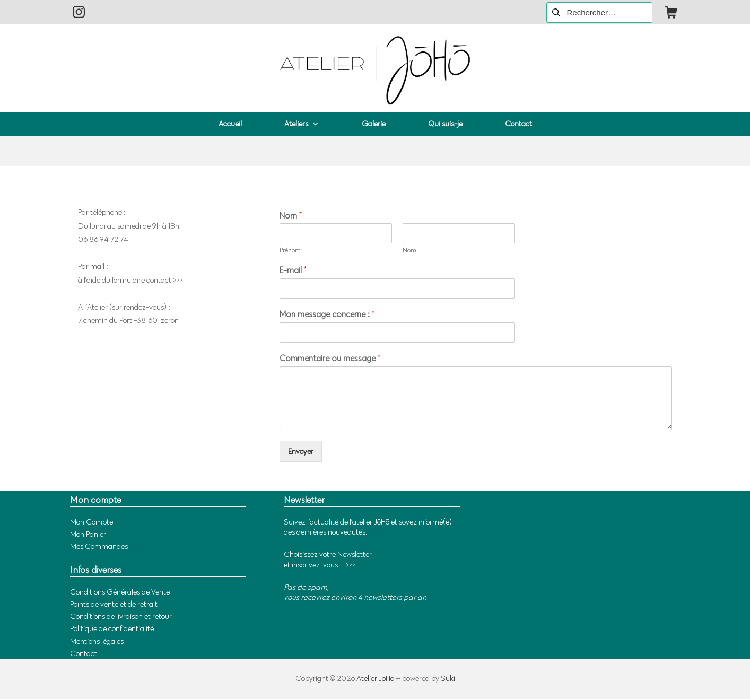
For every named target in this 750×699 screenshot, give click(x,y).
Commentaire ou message (330, 358)
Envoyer (300, 451)
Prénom (290, 250)
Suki (448, 678)
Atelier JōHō (375, 678)
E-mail (293, 270)
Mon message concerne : (327, 314)
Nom (291, 216)
